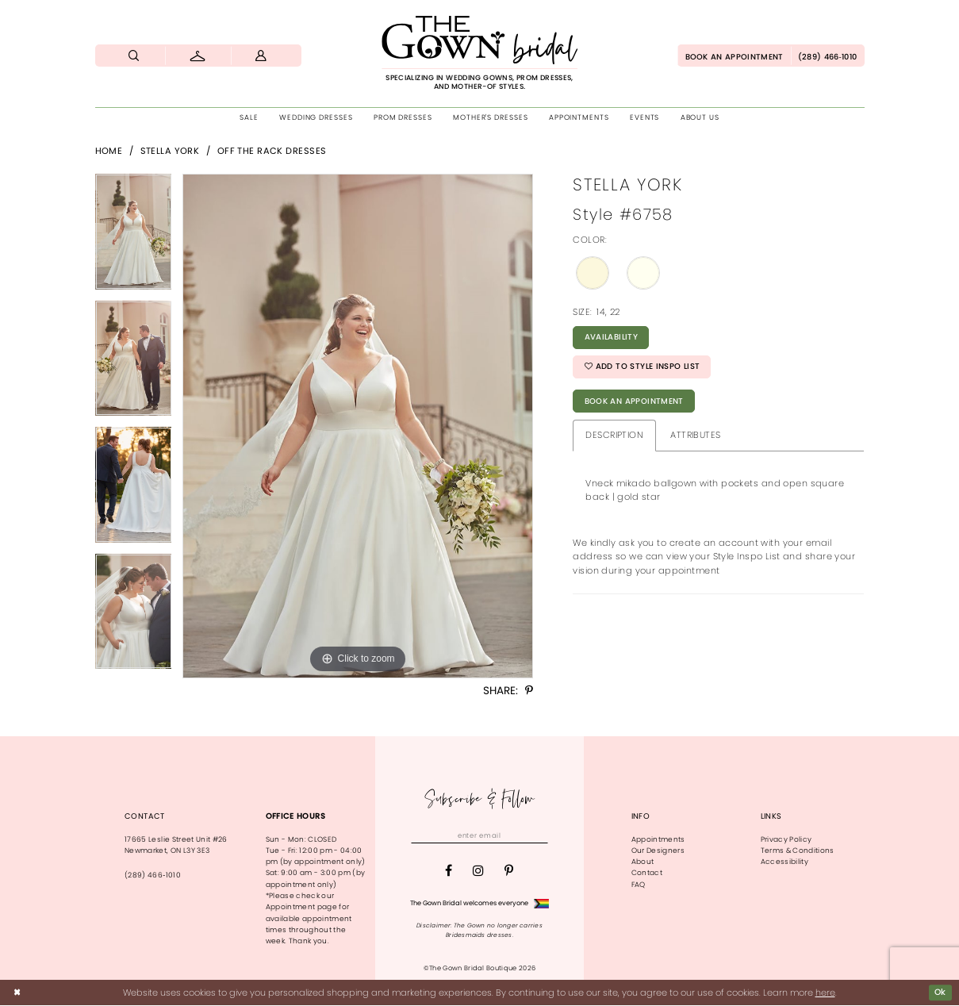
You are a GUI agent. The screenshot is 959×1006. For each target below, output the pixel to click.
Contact (646, 872)
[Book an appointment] (733, 55)
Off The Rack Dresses (272, 150)
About (642, 861)
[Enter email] (479, 836)
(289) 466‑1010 (153, 875)
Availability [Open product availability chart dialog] (613, 338)
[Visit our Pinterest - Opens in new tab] (508, 872)
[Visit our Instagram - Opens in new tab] (478, 872)
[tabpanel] (133, 237)
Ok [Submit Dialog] (940, 993)
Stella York (170, 150)
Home (109, 150)
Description (614, 440)
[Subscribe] (541, 836)
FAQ (638, 884)
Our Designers (658, 850)
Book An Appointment (637, 406)
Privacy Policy (786, 839)
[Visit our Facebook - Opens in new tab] (448, 872)
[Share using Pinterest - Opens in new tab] (529, 691)
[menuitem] (135, 55)
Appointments (658, 839)
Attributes (695, 440)
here (825, 992)
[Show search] (135, 55)
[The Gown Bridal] (480, 53)
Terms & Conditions (797, 850)
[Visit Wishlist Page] (198, 55)
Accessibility (784, 861)
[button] (262, 55)
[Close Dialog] (17, 993)
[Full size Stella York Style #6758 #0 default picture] (357, 426)
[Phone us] (828, 55)
